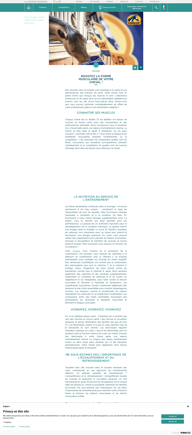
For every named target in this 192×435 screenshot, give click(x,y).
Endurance (154, 1)
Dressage (124, 1)
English (7, 406)
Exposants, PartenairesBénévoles (136, 7)
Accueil (26, 17)
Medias (84, 7)
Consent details (9, 427)
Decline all (173, 422)
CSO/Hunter (94, 1)
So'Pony (79, 1)
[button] (43, 7)
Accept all (173, 416)
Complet (109, 1)
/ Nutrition (41, 17)
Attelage (139, 1)
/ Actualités (33, 17)
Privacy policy (24, 427)
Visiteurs (42, 7)
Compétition (63, 7)
